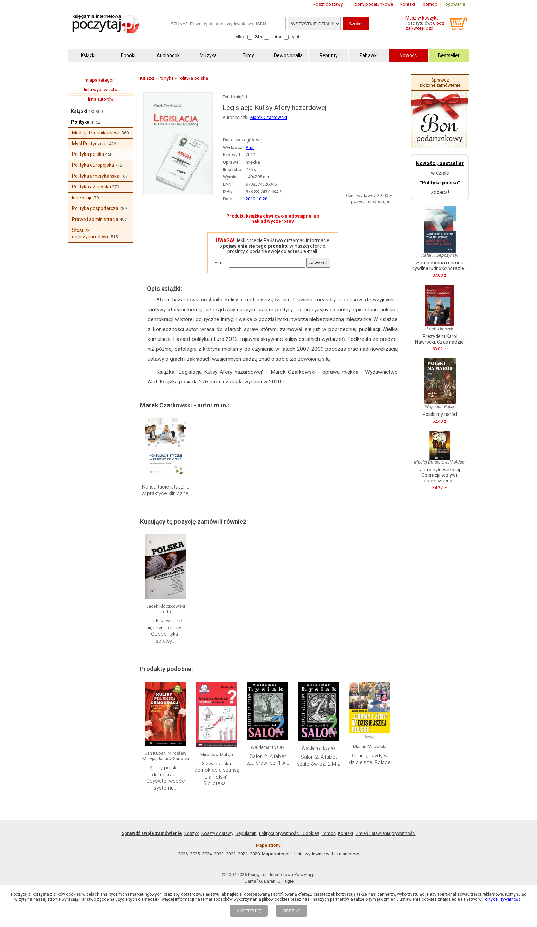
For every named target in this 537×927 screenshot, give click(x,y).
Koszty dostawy (217, 833)
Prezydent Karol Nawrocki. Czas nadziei (440, 339)
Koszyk (191, 833)
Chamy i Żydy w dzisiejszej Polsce (370, 759)
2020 (255, 853)
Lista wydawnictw (311, 853)
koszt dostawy (328, 4)
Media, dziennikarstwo (96, 132)
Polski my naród (440, 414)
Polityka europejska (93, 165)
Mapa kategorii (277, 853)
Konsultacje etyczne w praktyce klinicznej (165, 490)
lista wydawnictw (101, 89)
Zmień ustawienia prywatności (386, 833)
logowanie (454, 4)
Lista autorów (345, 853)
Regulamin (246, 833)
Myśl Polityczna (88, 143)
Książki (79, 111)
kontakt (407, 4)
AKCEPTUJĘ (249, 911)
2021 (243, 853)
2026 (183, 853)
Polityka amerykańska (96, 176)
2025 (195, 853)
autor (276, 36)
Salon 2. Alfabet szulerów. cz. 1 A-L (267, 759)
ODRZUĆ (291, 911)
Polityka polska (88, 154)
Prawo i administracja (95, 219)
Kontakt (345, 833)
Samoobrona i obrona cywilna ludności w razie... (439, 265)
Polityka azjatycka (91, 186)
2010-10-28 (256, 198)
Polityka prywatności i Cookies (289, 833)
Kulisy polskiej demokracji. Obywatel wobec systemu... (165, 778)
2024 (207, 853)
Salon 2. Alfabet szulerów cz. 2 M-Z (318, 760)
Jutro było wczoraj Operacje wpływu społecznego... (440, 475)
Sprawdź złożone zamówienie (439, 82)
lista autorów (101, 99)
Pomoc (329, 833)
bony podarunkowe (373, 4)
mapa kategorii (101, 80)
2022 (231, 853)
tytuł (295, 36)
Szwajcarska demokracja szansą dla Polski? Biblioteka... (216, 774)
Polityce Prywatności (502, 899)
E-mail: (221, 262)
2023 (219, 853)
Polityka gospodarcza (95, 208)
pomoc (430, 4)
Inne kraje (82, 197)
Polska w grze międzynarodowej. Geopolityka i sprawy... (166, 631)
